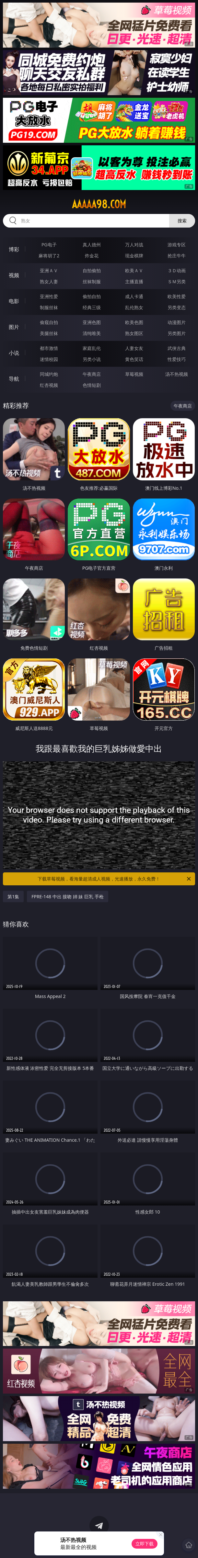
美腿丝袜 (49, 333)
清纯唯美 (92, 333)
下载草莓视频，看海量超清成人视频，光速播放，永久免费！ (115, 879)
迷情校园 (49, 359)
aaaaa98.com (99, 204)
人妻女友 (134, 348)
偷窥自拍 (49, 322)
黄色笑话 (134, 359)
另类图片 (177, 333)
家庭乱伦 (92, 348)
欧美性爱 (177, 296)
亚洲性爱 (49, 296)
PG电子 (49, 244)
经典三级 (92, 307)
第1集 (13, 896)
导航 (14, 378)
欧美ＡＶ (134, 270)
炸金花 (92, 255)
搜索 (182, 221)
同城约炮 (49, 374)
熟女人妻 (49, 281)
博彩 (14, 249)
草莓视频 (134, 374)
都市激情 (49, 348)
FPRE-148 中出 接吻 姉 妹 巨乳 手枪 (67, 896)
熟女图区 (134, 333)
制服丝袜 (49, 307)
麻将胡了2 (49, 255)
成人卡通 (134, 296)
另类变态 (177, 307)
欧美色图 (134, 322)
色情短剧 (92, 385)
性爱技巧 (177, 359)
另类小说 (92, 359)
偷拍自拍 (92, 296)
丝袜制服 (92, 281)
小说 (14, 352)
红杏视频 (49, 385)
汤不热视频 (176, 374)
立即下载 (144, 1544)
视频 (14, 275)
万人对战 (134, 244)
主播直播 (134, 281)
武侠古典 (177, 348)
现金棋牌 (134, 255)
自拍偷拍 (92, 270)
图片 (14, 327)
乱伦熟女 (134, 307)
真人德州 (92, 244)
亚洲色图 (92, 322)
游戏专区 (177, 244)
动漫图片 (177, 322)
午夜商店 (92, 374)
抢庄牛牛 (177, 255)
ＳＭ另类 (177, 281)
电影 (14, 301)
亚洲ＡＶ (49, 270)
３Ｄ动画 (177, 270)
